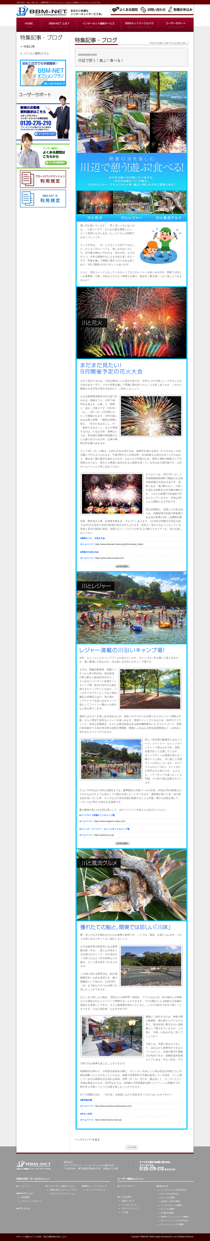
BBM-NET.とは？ (26, 1193)
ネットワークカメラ (96, 1190)
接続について (128, 1201)
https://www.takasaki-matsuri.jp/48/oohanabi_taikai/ (119, 544)
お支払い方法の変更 (170, 1201)
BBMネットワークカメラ (95, 1186)
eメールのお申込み (170, 1193)
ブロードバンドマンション (63, 1193)
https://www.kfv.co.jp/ (104, 835)
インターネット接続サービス (61, 1186)
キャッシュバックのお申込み (174, 1220)
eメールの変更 (168, 1197)
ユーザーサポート (127, 1186)
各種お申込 (163, 1186)
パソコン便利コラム (36, 53)
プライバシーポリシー (31, 1201)
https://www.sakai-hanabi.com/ (109, 558)
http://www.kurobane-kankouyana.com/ (113, 1106)
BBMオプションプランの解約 (175, 1216)
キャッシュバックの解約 (172, 1224)
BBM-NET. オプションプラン (64, 1190)
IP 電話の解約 (167, 1213)
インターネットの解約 (171, 1205)
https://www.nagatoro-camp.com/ (109, 821)
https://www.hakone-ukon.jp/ (108, 1120)
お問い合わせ (24, 1208)
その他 (125, 1212)
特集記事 (29, 46)
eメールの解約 (168, 1209)
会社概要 (25, 1197)
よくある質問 (125, 1197)
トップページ (24, 1186)
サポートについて (130, 1208)
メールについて (129, 1204)
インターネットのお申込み (173, 1190)
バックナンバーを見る (87, 1139)
